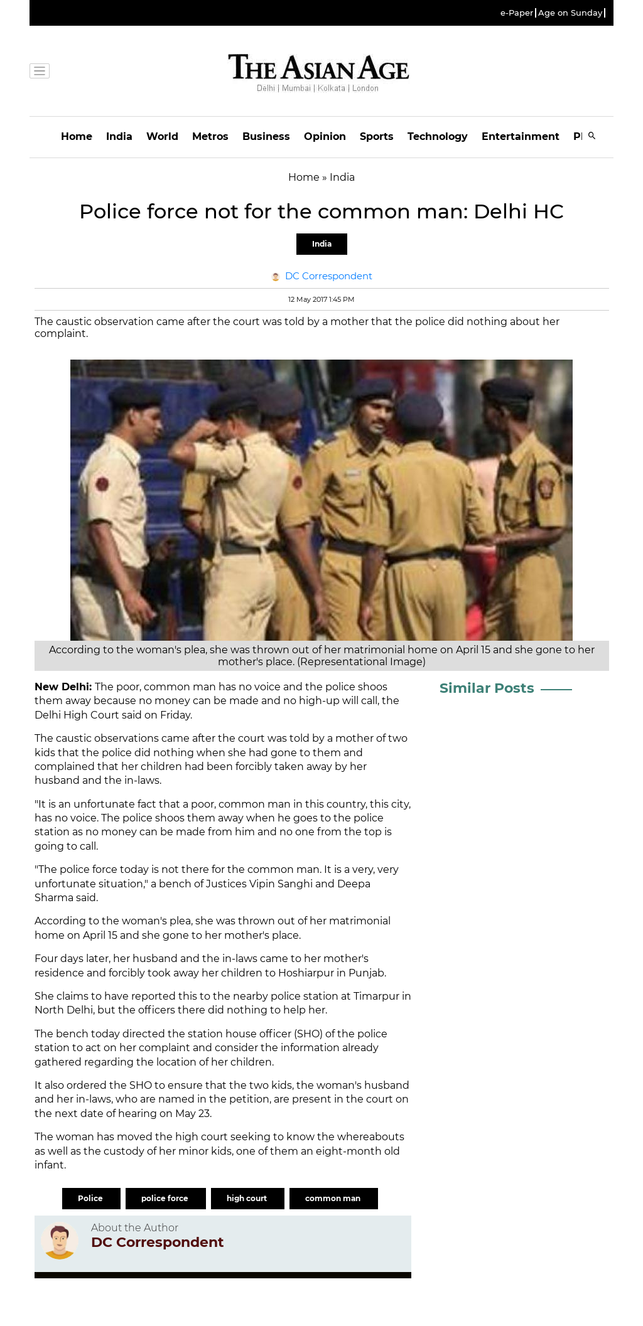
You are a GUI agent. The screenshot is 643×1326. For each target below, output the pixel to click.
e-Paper (516, 13)
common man (333, 1198)
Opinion (325, 136)
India (119, 136)
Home (76, 136)
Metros (210, 136)
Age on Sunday (570, 13)
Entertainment (520, 136)
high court (248, 1198)
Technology (438, 136)
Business (266, 136)
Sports (377, 136)
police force (165, 1198)
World (162, 136)
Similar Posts (487, 688)
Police (91, 1198)
